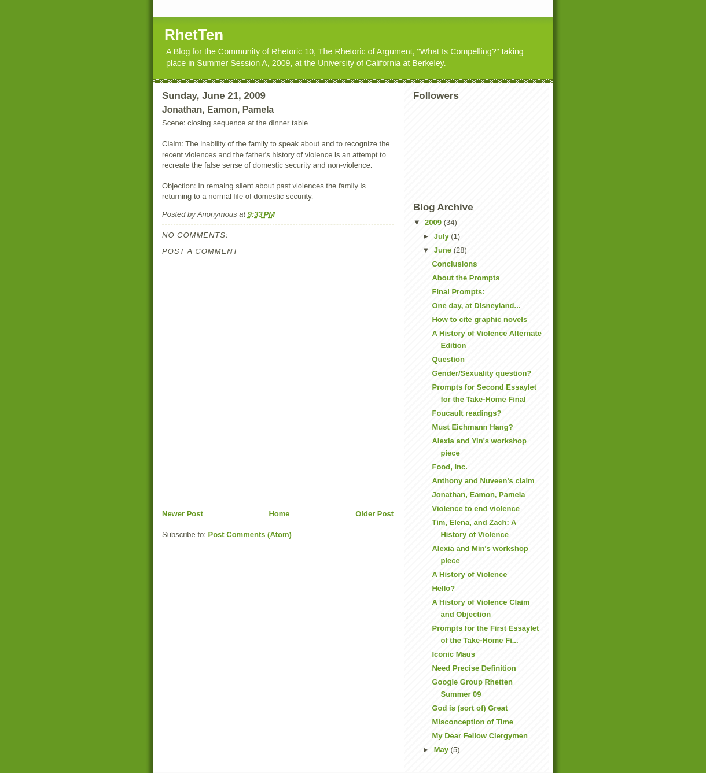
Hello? (443, 588)
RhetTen (193, 34)
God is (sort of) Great (470, 708)
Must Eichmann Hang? (472, 427)
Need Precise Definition (474, 668)
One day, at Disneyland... (476, 305)
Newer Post (182, 513)
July (442, 236)
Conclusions (454, 264)
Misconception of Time (472, 721)
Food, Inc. (449, 467)
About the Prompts (465, 277)
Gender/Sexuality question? (481, 373)
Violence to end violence (475, 508)
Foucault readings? (466, 413)
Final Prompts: (458, 291)
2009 (434, 222)
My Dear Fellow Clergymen (479, 735)
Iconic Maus (453, 654)
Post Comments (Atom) (250, 534)
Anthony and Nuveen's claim (483, 480)
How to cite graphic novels (479, 319)
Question (448, 359)
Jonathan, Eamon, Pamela (478, 494)
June (444, 250)
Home (279, 513)
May (442, 749)
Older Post (374, 513)
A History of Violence (469, 574)
